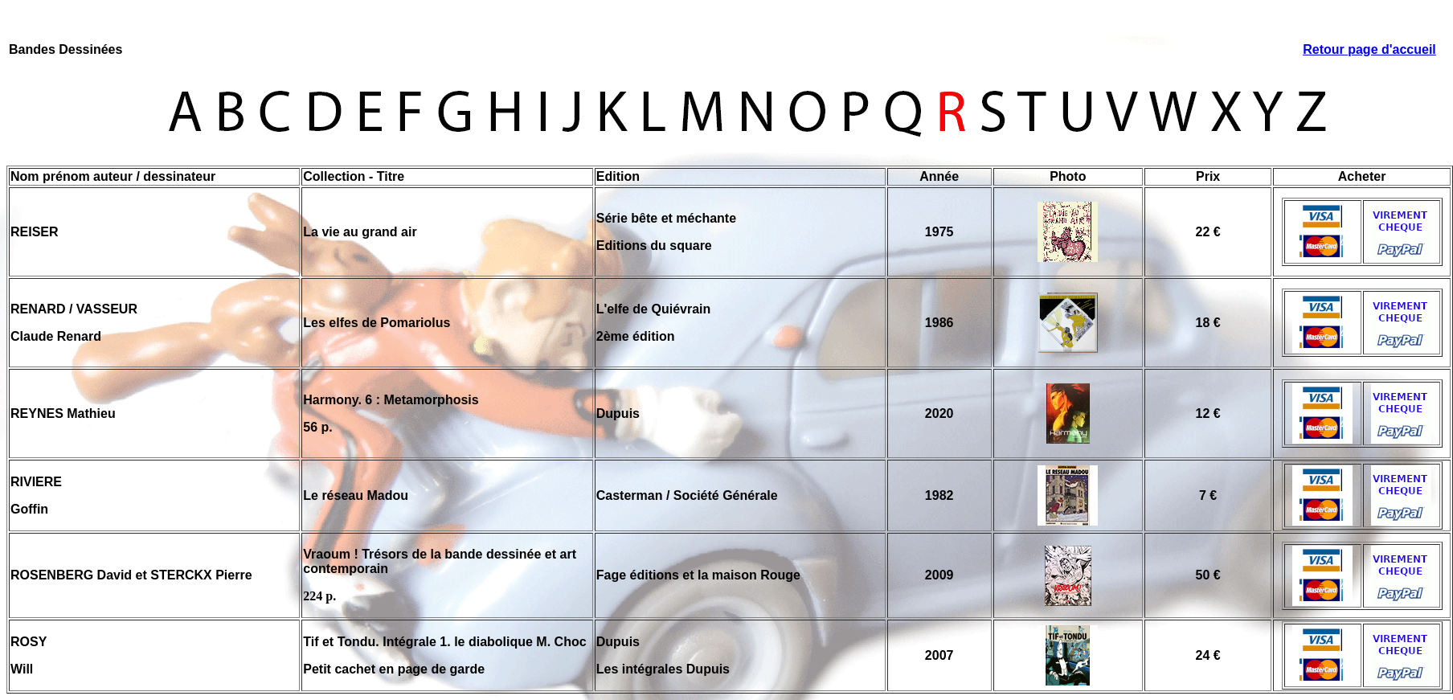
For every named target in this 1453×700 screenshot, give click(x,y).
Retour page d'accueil (1369, 49)
